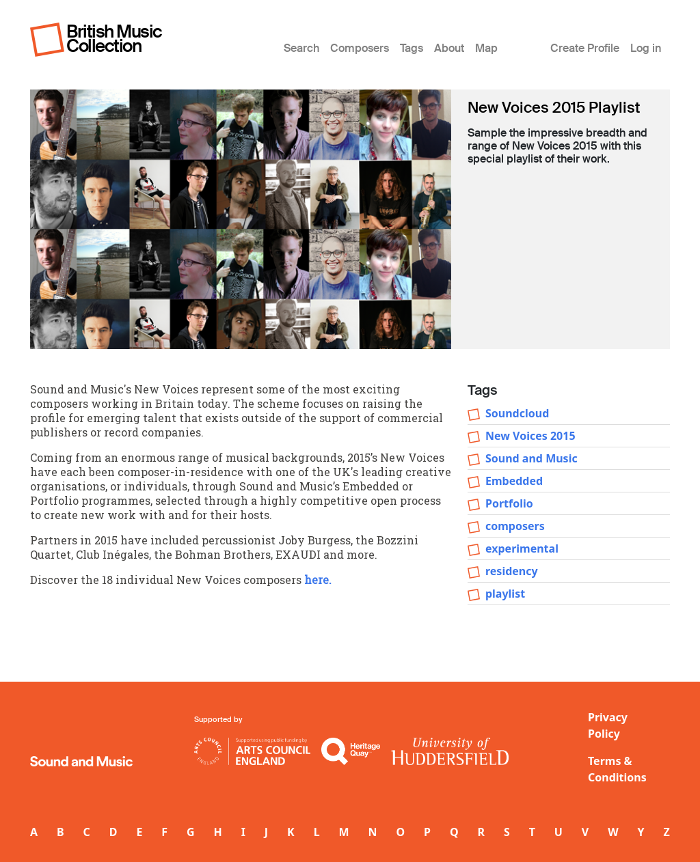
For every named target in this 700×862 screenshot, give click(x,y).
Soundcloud (517, 413)
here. (318, 579)
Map (486, 48)
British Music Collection (114, 38)
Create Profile (584, 48)
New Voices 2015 (530, 435)
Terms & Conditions (617, 769)
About (449, 48)
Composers (359, 48)
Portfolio (509, 503)
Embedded (514, 480)
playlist (505, 593)
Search (301, 48)
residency (511, 571)
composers (515, 525)
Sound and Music (531, 458)
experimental (521, 548)
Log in (645, 48)
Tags (411, 48)
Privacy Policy (608, 725)
